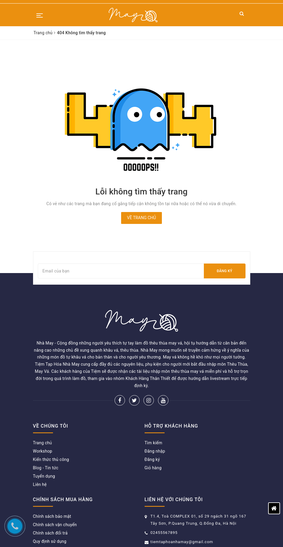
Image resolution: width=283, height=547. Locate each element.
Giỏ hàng (153, 439)
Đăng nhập (155, 422)
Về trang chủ (141, 217)
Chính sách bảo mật (52, 487)
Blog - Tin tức (46, 439)
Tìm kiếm (153, 414)
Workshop (42, 422)
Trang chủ (42, 414)
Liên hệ (40, 456)
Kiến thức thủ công (51, 430)
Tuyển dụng (44, 447)
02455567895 (164, 504)
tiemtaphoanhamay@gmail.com (182, 513)
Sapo (213, 533)
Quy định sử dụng (50, 512)
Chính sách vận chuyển (55, 496)
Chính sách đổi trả (50, 504)
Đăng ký (224, 271)
